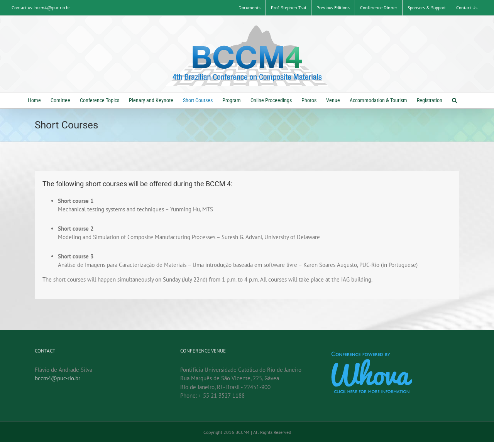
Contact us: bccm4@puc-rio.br (41, 7)
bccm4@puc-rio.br (57, 378)
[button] (454, 100)
